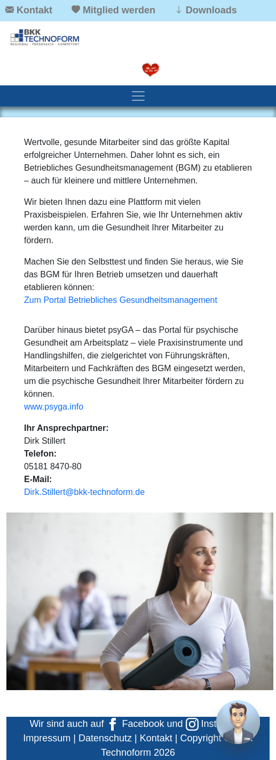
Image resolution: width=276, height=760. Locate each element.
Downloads (211, 10)
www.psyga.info (53, 406)
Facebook (135, 723)
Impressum (46, 738)
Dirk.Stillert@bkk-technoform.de (84, 492)
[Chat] (238, 722)
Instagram (215, 723)
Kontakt (34, 10)
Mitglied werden (119, 10)
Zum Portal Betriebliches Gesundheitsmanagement (120, 300)
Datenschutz (105, 738)
